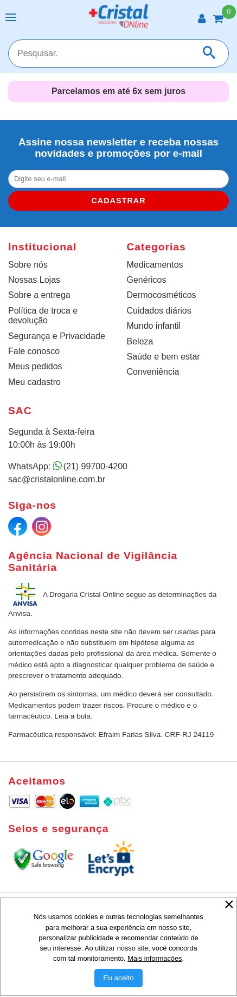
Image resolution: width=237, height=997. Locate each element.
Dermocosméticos (161, 295)
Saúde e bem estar (163, 356)
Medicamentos (155, 264)
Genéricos (146, 279)
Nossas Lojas (34, 279)
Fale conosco (34, 351)
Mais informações (154, 958)
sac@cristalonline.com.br (56, 479)
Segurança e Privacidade (56, 336)
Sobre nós (28, 264)
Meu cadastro (34, 382)
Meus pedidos (35, 366)
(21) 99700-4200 (95, 466)
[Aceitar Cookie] (118, 978)
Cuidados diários (159, 310)
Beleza (140, 341)
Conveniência (153, 371)
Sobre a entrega (39, 295)
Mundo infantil (154, 325)
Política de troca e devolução (43, 315)
